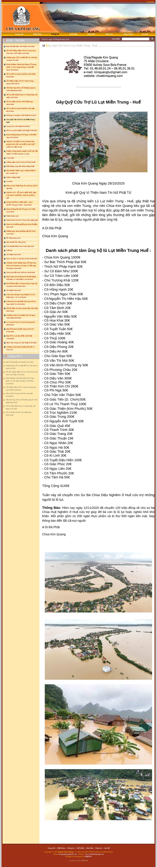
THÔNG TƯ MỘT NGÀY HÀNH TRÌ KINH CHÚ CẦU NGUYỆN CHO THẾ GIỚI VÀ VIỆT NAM (20, 144)
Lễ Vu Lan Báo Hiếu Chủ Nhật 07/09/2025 (21, 130)
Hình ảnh (89, 848)
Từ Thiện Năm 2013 (13, 254)
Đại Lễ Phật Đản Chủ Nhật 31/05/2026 (20, 46)
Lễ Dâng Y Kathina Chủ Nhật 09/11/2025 (21, 115)
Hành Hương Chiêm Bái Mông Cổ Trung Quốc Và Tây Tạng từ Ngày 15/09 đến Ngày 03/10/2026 (21, 67)
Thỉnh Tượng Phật (13, 177)
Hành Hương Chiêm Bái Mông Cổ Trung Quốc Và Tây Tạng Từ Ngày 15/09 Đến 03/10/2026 (20, 380)
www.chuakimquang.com (94, 854)
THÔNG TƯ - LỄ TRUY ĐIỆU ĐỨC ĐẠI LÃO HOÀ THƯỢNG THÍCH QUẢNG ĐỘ (21, 195)
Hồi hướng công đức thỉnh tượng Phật (20, 166)
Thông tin (70, 848)
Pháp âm (98, 848)
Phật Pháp (61, 848)
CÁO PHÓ (10, 158)
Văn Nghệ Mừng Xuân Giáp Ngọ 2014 (20, 246)
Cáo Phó (9, 181)
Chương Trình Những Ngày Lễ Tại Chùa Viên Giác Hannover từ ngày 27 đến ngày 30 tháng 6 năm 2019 (21, 265)
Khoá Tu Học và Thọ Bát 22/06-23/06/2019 (21, 259)
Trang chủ (51, 848)
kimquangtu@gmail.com (68, 854)
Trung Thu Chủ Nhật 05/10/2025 (18, 126)
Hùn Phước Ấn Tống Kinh (16, 242)
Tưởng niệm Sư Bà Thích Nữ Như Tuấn (20, 162)
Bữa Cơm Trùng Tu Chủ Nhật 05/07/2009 (21, 343)
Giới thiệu (80, 848)
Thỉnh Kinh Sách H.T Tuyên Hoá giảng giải (22, 220)
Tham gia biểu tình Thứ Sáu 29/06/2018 (20, 272)
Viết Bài (9, 250)
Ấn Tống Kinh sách (13, 238)
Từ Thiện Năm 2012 (13, 290)
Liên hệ (106, 848)
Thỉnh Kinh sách (12, 216)
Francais (150, 2)
